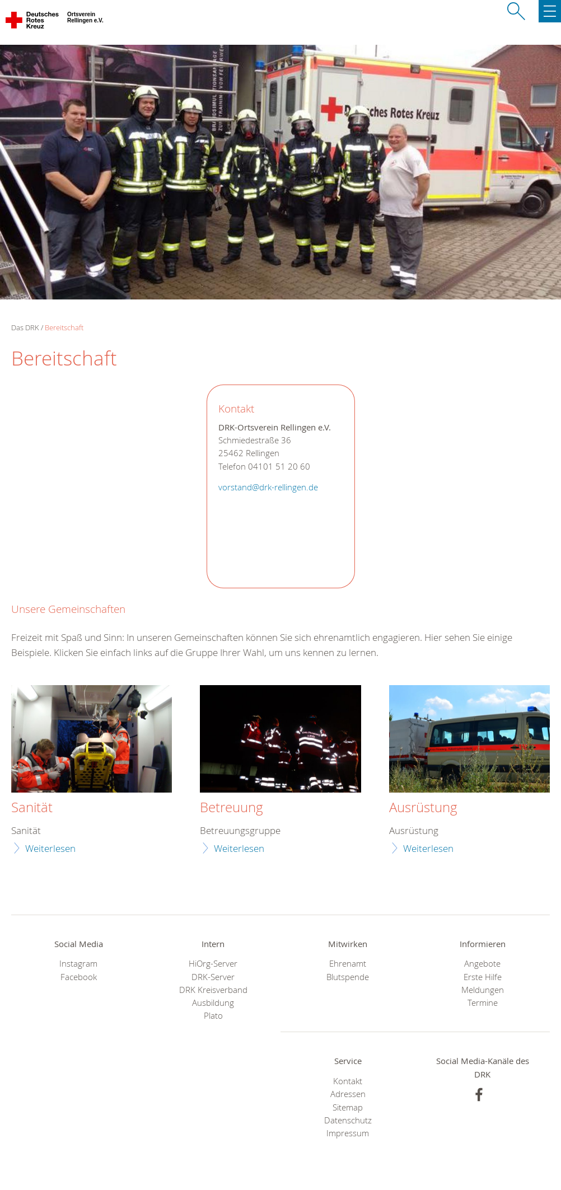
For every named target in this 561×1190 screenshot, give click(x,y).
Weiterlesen (50, 848)
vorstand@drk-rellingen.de (268, 487)
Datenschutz (348, 1120)
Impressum (347, 1133)
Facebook (78, 977)
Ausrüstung (423, 807)
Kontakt (347, 1081)
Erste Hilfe (483, 977)
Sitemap (348, 1107)
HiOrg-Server (213, 963)
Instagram (78, 963)
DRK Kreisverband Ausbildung (213, 996)
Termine (483, 1002)
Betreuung (231, 807)
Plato (213, 1015)
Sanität (32, 807)
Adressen (348, 1094)
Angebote (482, 963)
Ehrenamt (347, 963)
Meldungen (482, 990)
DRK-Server (213, 977)
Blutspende (347, 977)
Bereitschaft (64, 327)
